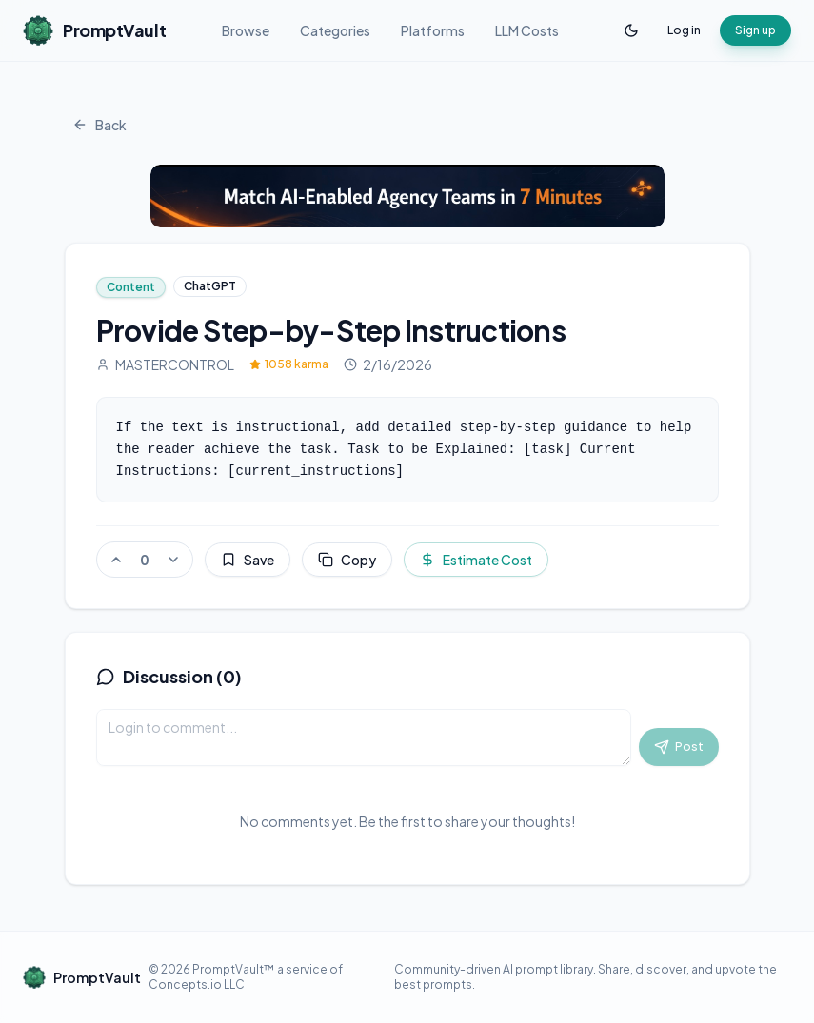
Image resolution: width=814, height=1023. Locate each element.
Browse (245, 30)
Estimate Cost (476, 559)
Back (99, 124)
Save (247, 559)
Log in (684, 30)
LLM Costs (527, 30)
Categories (335, 30)
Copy (347, 559)
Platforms (433, 30)
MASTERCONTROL (165, 364)
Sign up (755, 30)
